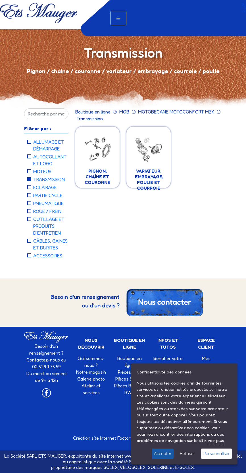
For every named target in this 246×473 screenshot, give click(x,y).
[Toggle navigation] (118, 18)
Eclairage (45, 187)
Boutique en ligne (93, 112)
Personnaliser (216, 453)
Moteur (42, 171)
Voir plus (215, 440)
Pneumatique (48, 203)
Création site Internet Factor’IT (104, 438)
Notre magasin (91, 372)
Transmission (49, 179)
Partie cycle (47, 195)
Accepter (163, 453)
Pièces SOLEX (129, 379)
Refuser (187, 453)
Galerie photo (91, 379)
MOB (124, 112)
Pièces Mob (129, 372)
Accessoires (47, 256)
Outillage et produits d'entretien (48, 226)
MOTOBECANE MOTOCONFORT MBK (176, 112)
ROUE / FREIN (47, 211)
